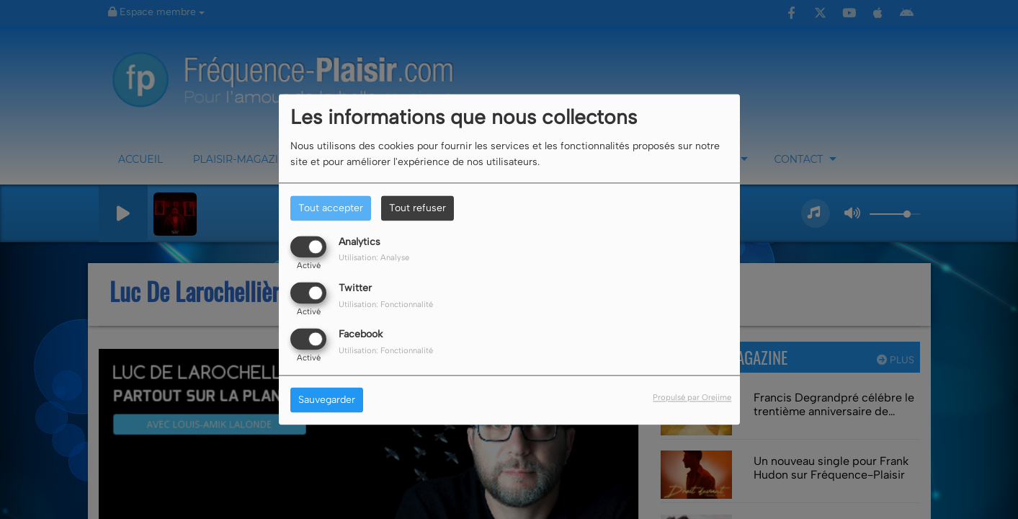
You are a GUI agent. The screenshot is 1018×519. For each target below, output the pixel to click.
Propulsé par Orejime (692, 398)
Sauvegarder (326, 400)
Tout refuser (417, 208)
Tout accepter (330, 208)
